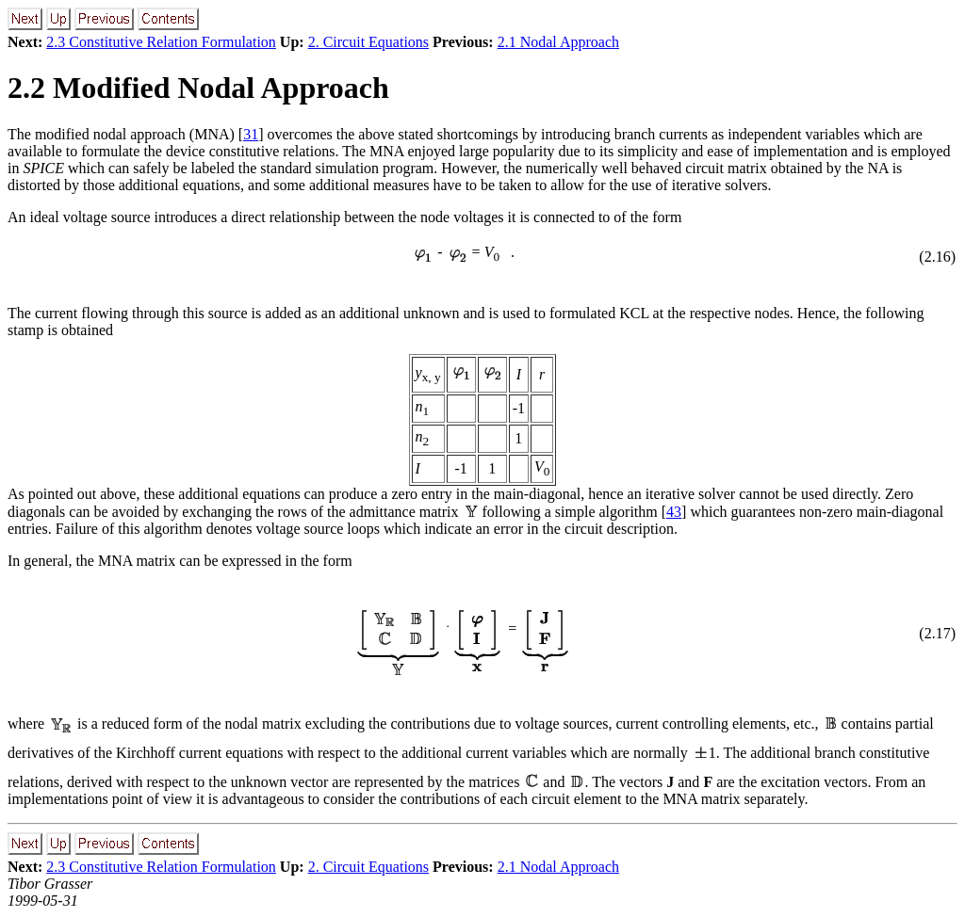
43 (673, 512)
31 (250, 134)
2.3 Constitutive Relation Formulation (161, 42)
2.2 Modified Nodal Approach (198, 88)
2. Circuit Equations (368, 42)
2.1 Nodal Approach (558, 42)
